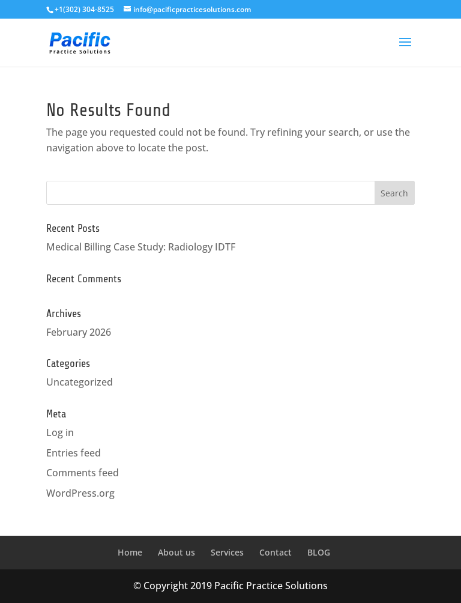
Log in (60, 432)
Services (227, 552)
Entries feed (73, 452)
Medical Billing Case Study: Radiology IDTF (140, 246)
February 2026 (78, 332)
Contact (275, 552)
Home (130, 552)
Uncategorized (79, 382)
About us (176, 552)
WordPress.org (80, 493)
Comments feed (82, 472)
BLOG (318, 552)
